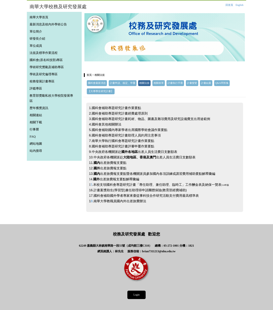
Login (136, 294)
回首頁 (229, 5)
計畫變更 (192, 83)
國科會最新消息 (97, 83)
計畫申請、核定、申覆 (122, 83)
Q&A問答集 (222, 83)
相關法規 (144, 83)
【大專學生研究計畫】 (100, 91)
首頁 (89, 75)
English (239, 5)
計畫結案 (206, 83)
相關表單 (158, 83)
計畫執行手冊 (175, 83)
